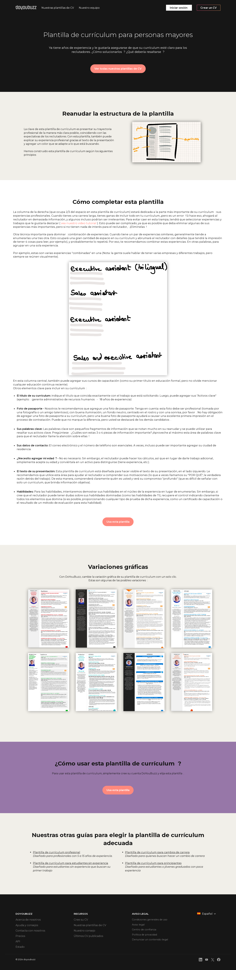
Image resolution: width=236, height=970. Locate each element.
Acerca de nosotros (28, 920)
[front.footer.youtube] (206, 960)
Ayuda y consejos (27, 925)
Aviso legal (139, 925)
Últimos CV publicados (88, 936)
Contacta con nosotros (30, 931)
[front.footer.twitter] (212, 961)
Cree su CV (81, 920)
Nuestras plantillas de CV (90, 925)
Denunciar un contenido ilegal (152, 942)
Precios (20, 936)
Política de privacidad (146, 936)
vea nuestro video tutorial (78, 223)
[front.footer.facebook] (218, 960)
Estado (20, 947)
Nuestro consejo (84, 931)
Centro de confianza (145, 931)
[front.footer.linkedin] (200, 960)
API (18, 942)
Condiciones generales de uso (151, 920)
